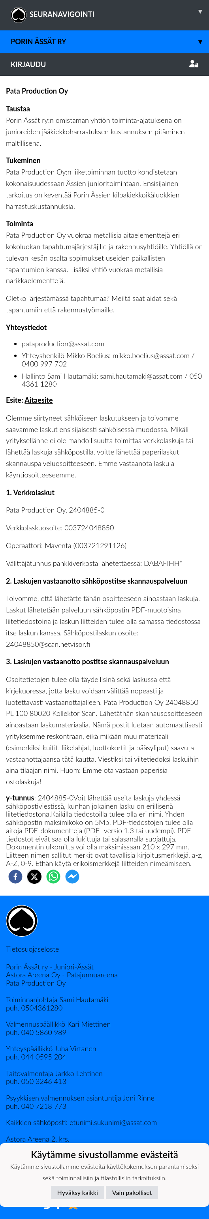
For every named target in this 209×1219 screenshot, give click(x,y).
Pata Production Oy (36, 983)
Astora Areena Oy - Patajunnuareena (62, 974)
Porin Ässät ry (110, 41)
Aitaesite (38, 400)
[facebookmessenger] (72, 877)
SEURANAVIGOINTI (110, 11)
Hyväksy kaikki (77, 1192)
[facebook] (15, 877)
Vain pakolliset (132, 1192)
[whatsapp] (53, 877)
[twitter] (34, 877)
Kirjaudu (104, 64)
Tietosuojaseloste (32, 949)
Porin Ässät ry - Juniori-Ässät (50, 966)
